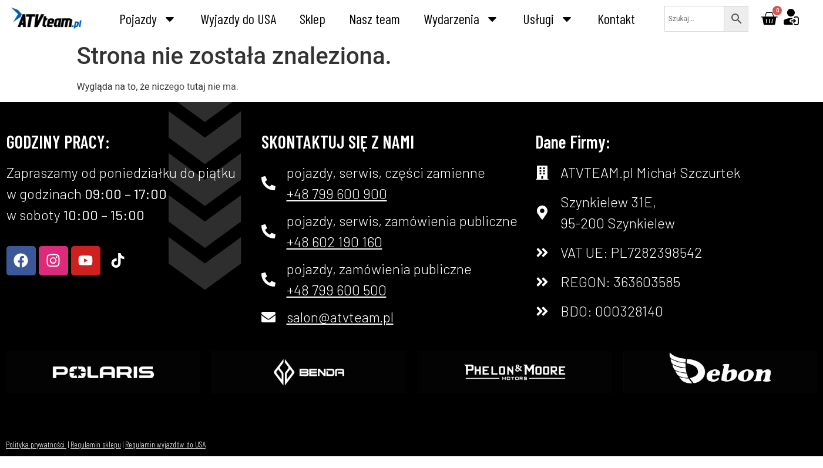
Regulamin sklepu (95, 444)
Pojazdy (148, 19)
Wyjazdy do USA (238, 18)
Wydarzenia (461, 19)
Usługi (548, 19)
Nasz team (374, 18)
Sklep (312, 18)
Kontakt (616, 18)
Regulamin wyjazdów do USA (165, 444)
